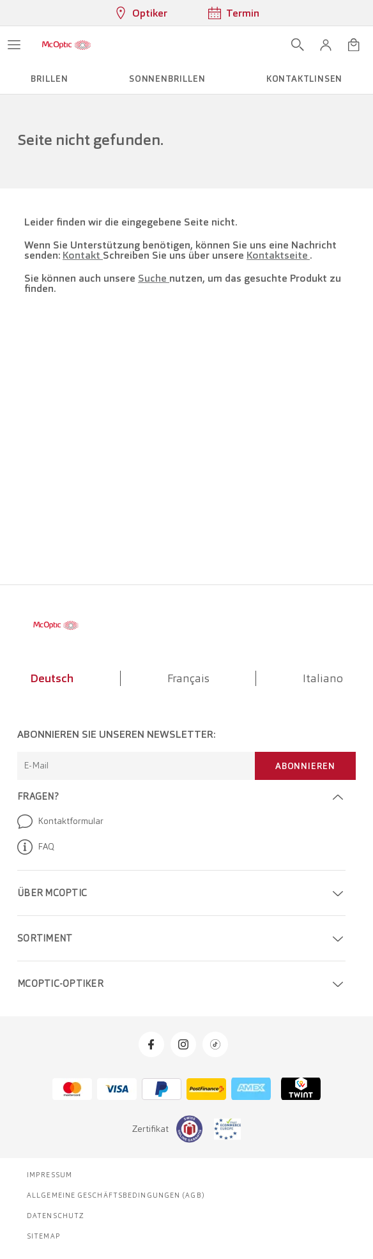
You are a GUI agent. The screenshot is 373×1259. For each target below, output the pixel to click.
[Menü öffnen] (14, 45)
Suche (153, 278)
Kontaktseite (278, 255)
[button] (326, 45)
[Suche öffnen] (298, 45)
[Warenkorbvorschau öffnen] (354, 45)
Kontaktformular (60, 821)
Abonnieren (305, 766)
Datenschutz (55, 1215)
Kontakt (83, 255)
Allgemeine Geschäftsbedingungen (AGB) (116, 1195)
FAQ (35, 847)
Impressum (49, 1174)
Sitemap (44, 1236)
